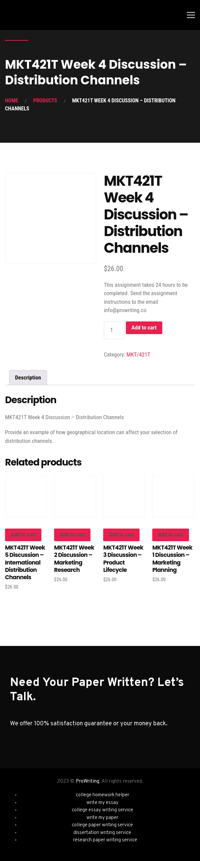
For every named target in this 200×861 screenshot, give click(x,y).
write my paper (102, 818)
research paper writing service (105, 840)
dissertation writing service (102, 833)
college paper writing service (102, 825)
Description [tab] (28, 377)
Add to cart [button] (23, 534)
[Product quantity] (114, 330)
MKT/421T (138, 354)
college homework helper (102, 795)
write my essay (102, 803)
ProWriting (87, 781)
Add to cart (144, 327)
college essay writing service (102, 810)
